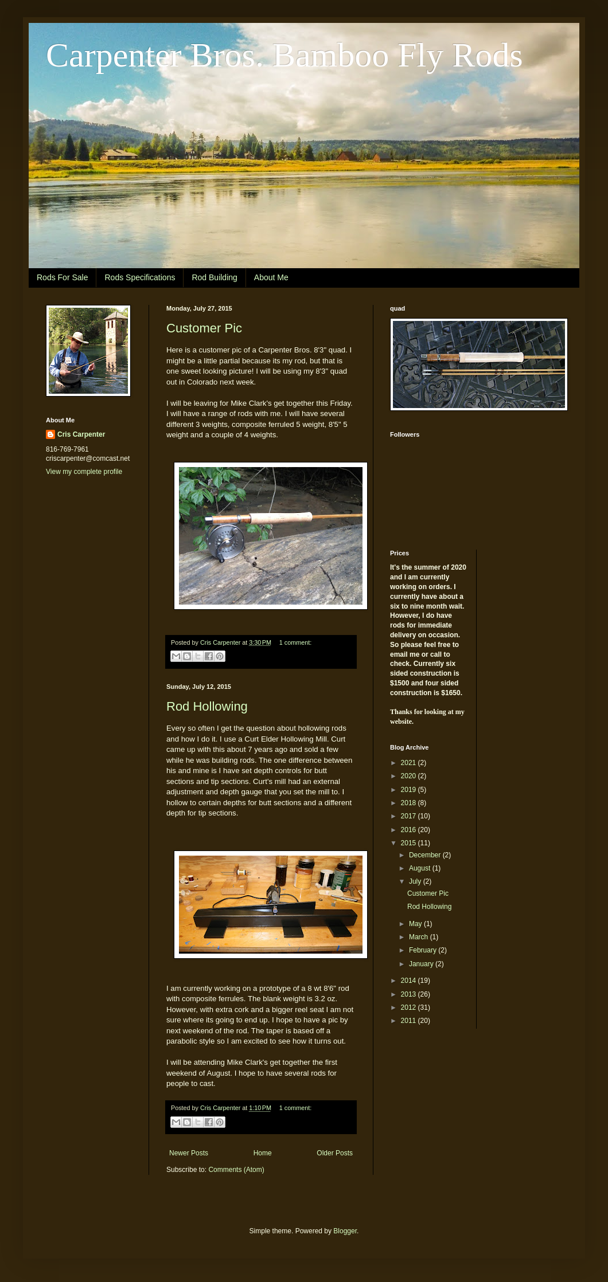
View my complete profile (84, 472)
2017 (409, 816)
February (423, 950)
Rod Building (214, 277)
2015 (409, 843)
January (422, 964)
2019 (409, 790)
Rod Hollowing (207, 706)
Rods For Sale (62, 277)
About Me (271, 277)
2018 (409, 803)
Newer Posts (188, 1153)
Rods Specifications (139, 277)
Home (263, 1153)
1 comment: (295, 642)
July (416, 881)
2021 (409, 763)
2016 (409, 830)
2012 (409, 1007)
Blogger (345, 1231)
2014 (409, 981)
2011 (409, 1021)
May (416, 924)
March (419, 937)
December (426, 855)
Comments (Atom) (236, 1170)
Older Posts (335, 1153)
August (420, 868)
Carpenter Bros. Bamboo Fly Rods (284, 55)
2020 (409, 776)
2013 (409, 994)
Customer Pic (204, 328)
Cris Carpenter (81, 434)
